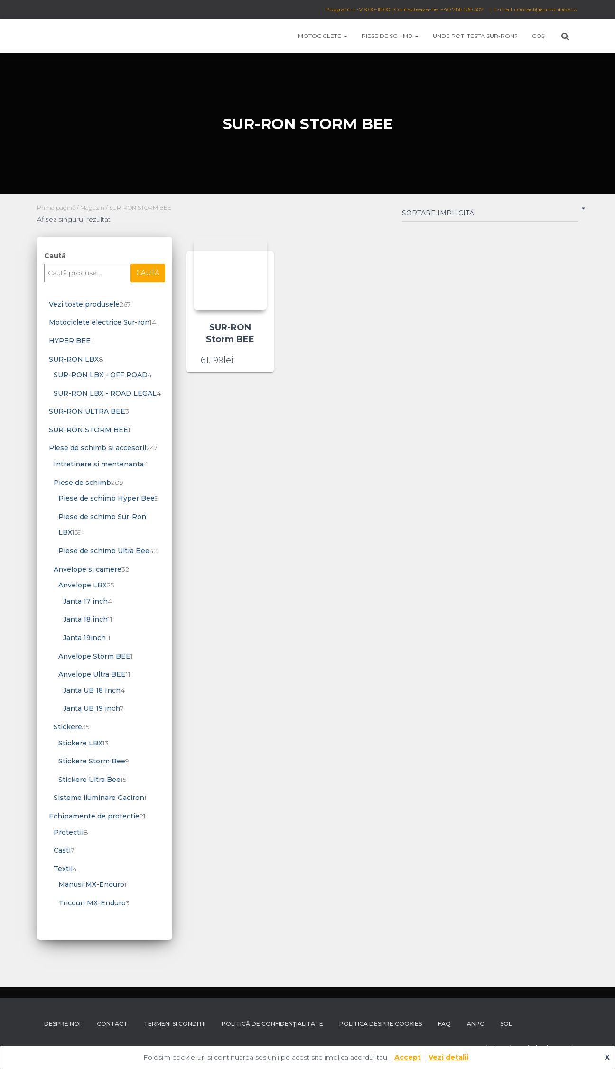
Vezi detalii (448, 1057)
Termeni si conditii (174, 1023)
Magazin (92, 207)
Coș (538, 35)
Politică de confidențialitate (272, 1023)
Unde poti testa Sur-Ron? (475, 35)
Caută (55, 255)
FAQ (444, 1023)
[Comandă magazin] (490, 215)
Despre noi (62, 1023)
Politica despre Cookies (380, 1023)
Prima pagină (56, 207)
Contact (112, 1023)
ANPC (475, 1023)
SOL (506, 1023)
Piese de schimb (390, 35)
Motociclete (322, 35)
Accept (407, 1057)
